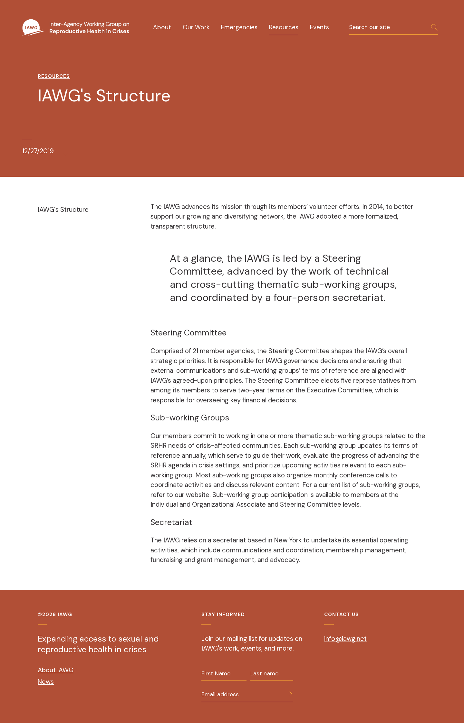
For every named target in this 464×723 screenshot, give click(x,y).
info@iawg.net (345, 638)
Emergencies (239, 27)
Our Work (196, 27)
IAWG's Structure (63, 209)
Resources (283, 27)
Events (319, 27)
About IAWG (55, 670)
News (46, 681)
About (162, 27)
